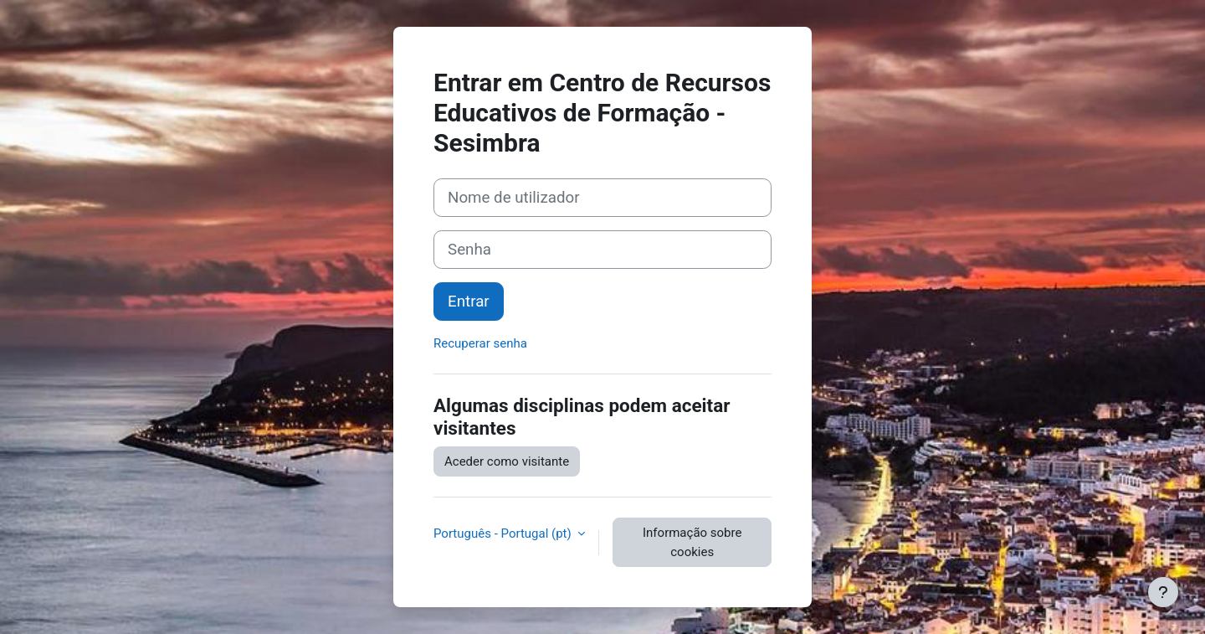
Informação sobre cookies (692, 542)
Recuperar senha (480, 343)
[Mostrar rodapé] (1163, 592)
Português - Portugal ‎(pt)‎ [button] (503, 533)
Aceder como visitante (506, 461)
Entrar (469, 301)
